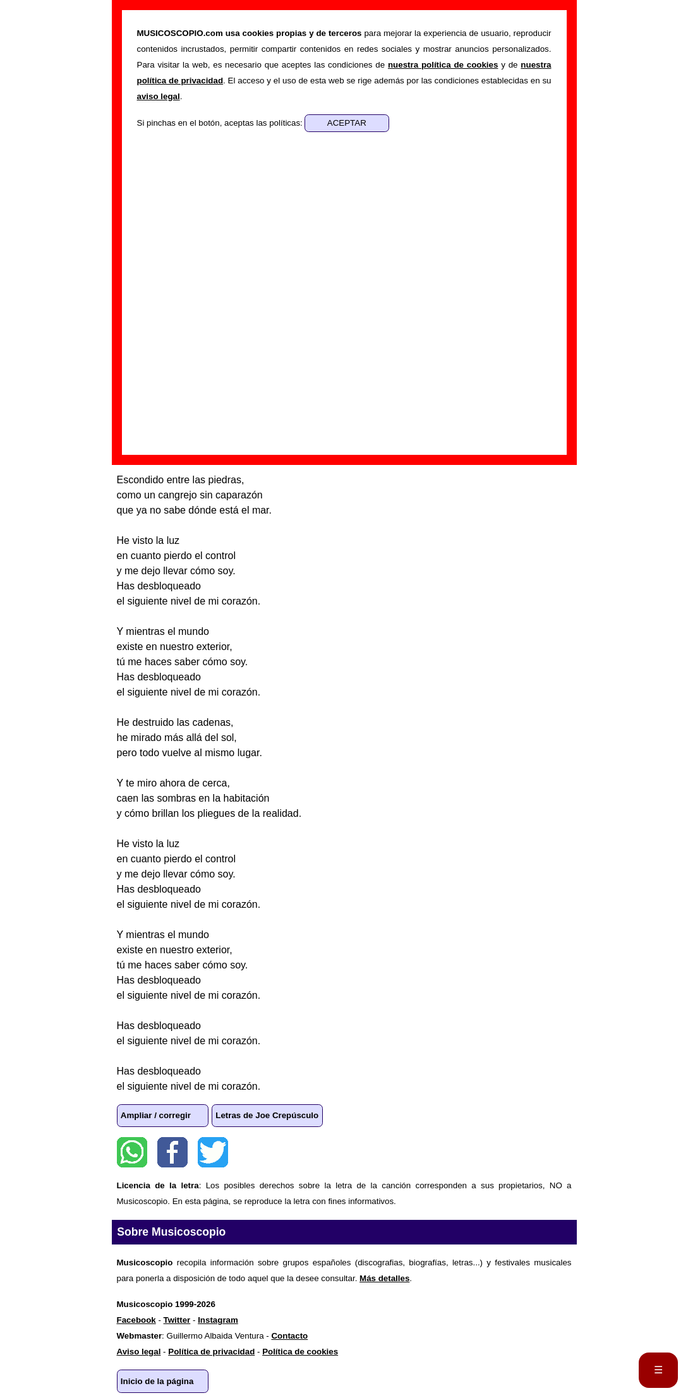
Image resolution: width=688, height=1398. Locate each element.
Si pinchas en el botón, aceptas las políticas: (221, 123)
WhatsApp (132, 1152)
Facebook (172, 1152)
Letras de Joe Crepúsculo (266, 1115)
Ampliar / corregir (156, 1115)
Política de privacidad (211, 1351)
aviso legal (158, 96)
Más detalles (384, 1278)
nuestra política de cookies (443, 64)
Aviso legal (139, 1351)
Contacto (289, 1336)
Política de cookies (300, 1351)
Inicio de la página (157, 1381)
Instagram (218, 1320)
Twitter (213, 1152)
